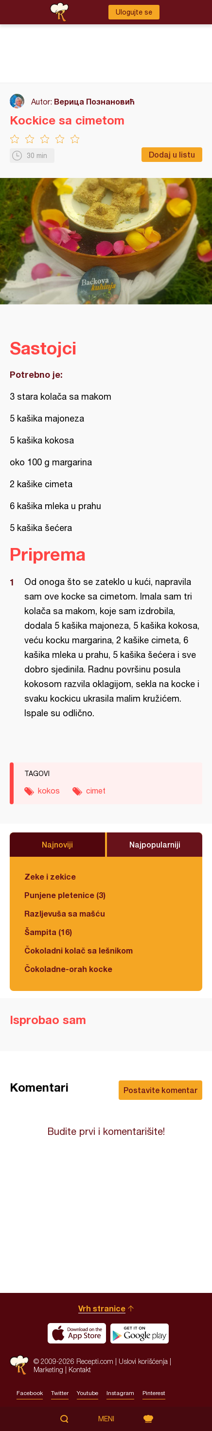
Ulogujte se (134, 12)
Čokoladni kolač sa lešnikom (78, 950)
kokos (49, 790)
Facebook (30, 1393)
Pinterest (153, 1393)
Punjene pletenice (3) (65, 895)
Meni (106, 1419)
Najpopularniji (154, 844)
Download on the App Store (77, 1333)
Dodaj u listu (172, 154)
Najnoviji (57, 844)
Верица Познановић (94, 101)
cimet (96, 790)
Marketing (48, 1369)
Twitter (60, 1393)
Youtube (87, 1393)
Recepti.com (19, 1365)
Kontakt (80, 1369)
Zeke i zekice (50, 876)
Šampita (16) (48, 931)
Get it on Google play (139, 1333)
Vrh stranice (101, 1308)
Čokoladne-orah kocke (68, 968)
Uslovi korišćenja (143, 1361)
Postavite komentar (160, 1090)
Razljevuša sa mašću (64, 913)
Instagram (120, 1393)
